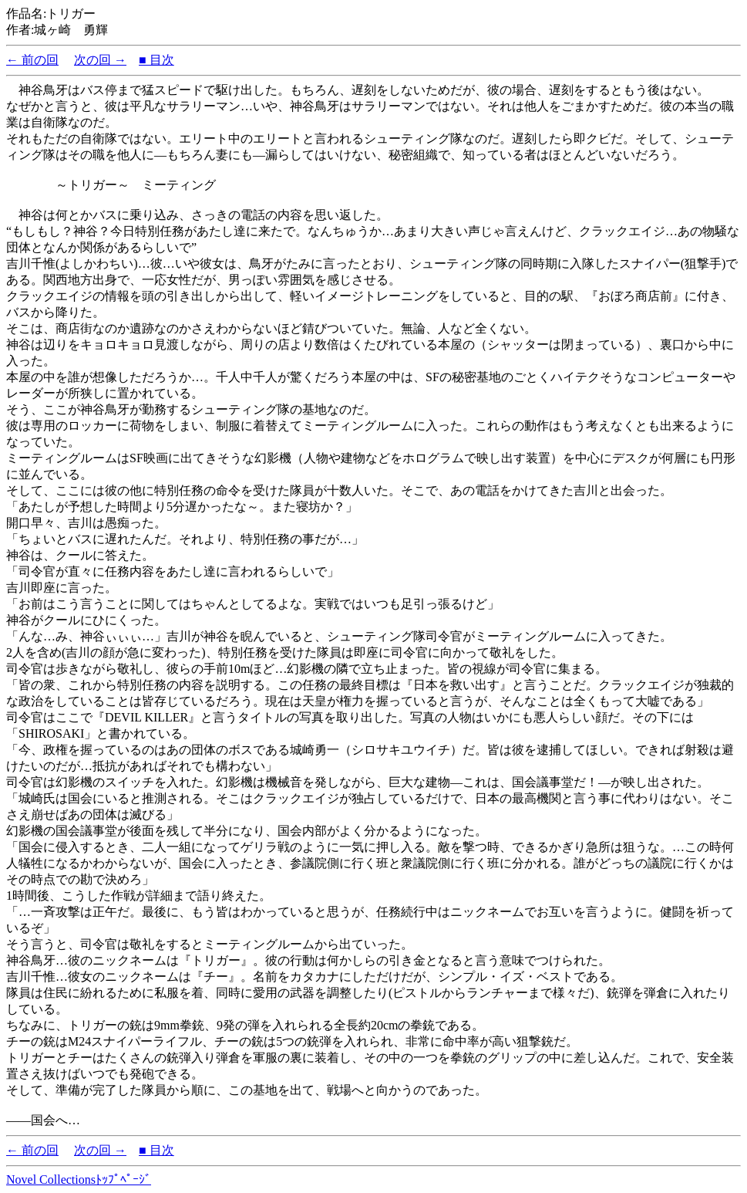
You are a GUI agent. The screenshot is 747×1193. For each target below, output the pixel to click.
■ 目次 (156, 59)
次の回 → (100, 59)
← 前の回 (32, 59)
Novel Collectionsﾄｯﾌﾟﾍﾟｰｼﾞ (78, 1179)
